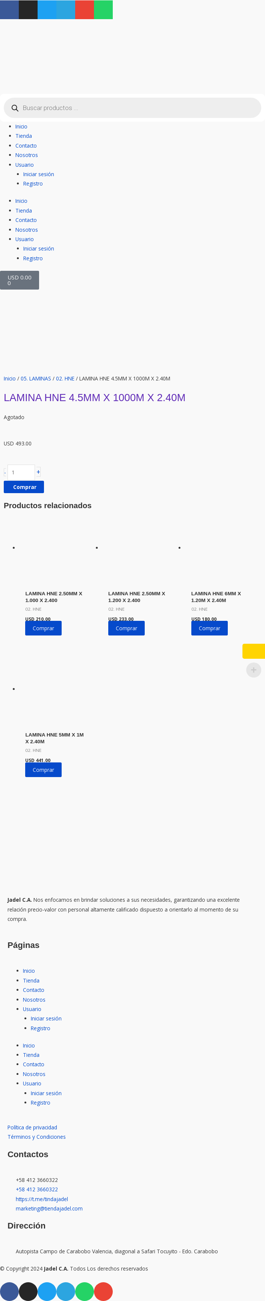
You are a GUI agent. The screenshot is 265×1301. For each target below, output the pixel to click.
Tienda (23, 135)
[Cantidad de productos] (21, 472)
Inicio (21, 126)
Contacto (26, 145)
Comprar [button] (43, 628)
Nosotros (26, 154)
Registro (33, 183)
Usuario (24, 164)
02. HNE (65, 378)
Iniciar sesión (38, 174)
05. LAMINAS (36, 378)
